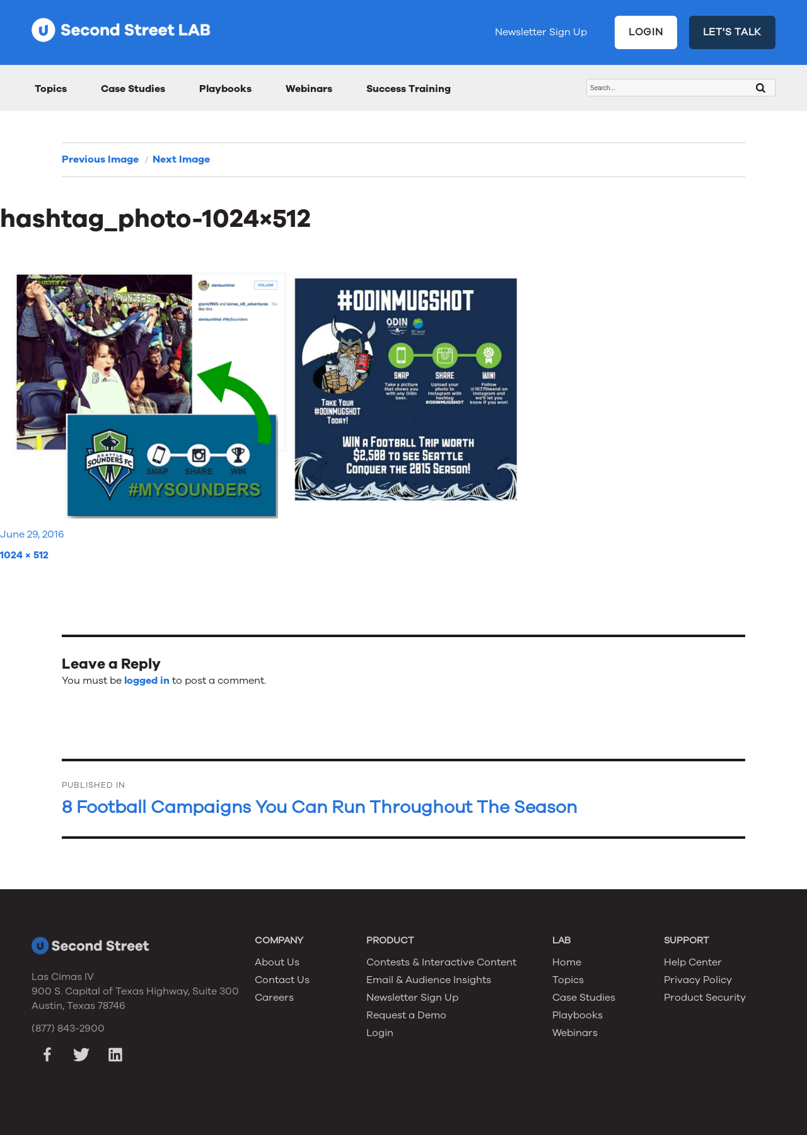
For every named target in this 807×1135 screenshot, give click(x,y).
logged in (147, 681)
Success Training (408, 89)
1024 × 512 (24, 555)
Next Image (181, 159)
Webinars (309, 89)
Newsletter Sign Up (541, 32)
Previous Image (100, 159)
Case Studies (133, 89)
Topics (51, 89)
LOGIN (646, 32)
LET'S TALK (732, 32)
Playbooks (225, 89)
